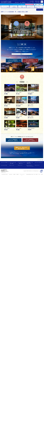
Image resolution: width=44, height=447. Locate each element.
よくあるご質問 (37, 2)
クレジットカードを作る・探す (13, 163)
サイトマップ (37, 165)
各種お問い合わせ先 (3, 172)
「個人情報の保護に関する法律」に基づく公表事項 (32, 174)
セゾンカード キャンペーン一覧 (39, 9)
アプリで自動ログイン (38, 4)
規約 (39, 174)
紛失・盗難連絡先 (22, 2)
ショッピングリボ (4, 165)
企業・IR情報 (3, 174)
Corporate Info (10, 174)
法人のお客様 (31, 1)
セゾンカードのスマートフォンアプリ (30, 166)
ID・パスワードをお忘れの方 (16, 4)
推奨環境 (17, 174)
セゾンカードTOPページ (5, 162)
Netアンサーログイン (29, 4)
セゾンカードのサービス (39, 162)
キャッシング (12, 165)
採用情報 (14, 174)
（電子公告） (6, 174)
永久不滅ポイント (22, 7)
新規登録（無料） (22, 4)
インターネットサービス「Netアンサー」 (22, 163)
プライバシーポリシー (22, 174)
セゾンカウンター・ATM (30, 2)
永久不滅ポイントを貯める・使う (30, 163)
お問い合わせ (16, 2)
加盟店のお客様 (37, 1)
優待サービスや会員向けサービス (14, 7)
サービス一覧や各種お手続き (30, 7)
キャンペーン (20, 165)
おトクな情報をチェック (39, 7)
